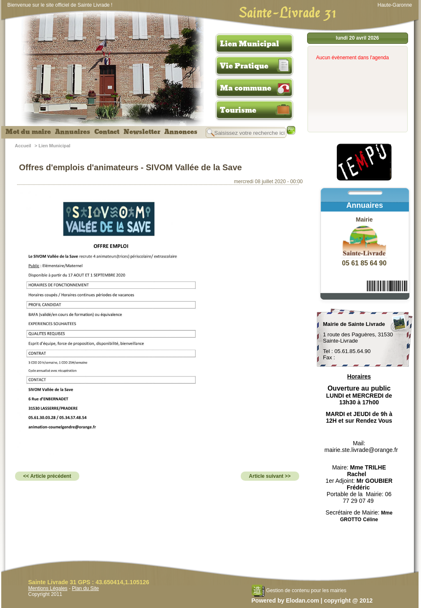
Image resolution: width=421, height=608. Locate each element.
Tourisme (238, 110)
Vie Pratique (244, 66)
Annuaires (72, 132)
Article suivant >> (270, 476)
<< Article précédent (47, 476)
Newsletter (142, 132)
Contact (106, 132)
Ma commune (245, 88)
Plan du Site (85, 588)
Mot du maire (28, 132)
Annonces (180, 132)
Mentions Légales (48, 588)
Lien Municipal (249, 44)
